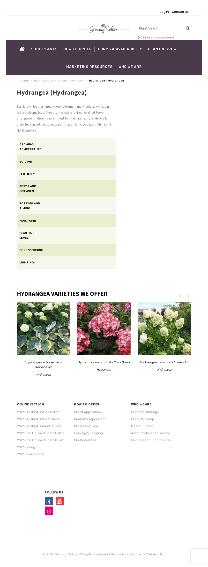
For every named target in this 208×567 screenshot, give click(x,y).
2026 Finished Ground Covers (39, 426)
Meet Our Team (142, 426)
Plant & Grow (43, 80)
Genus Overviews (70, 80)
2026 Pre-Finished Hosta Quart (40, 440)
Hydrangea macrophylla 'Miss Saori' (104, 362)
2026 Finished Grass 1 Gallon (38, 412)
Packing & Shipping (88, 433)
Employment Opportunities (151, 440)
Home (25, 80)
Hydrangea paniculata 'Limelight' (164, 362)
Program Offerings (145, 412)
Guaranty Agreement (90, 419)
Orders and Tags (86, 426)
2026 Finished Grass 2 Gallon (38, 419)
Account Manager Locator (150, 433)
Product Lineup (142, 419)
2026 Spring (26, 447)
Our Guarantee (85, 440)
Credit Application (87, 412)
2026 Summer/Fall (30, 454)
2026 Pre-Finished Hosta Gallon (41, 433)
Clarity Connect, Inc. (150, 554)
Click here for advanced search (158, 37)
